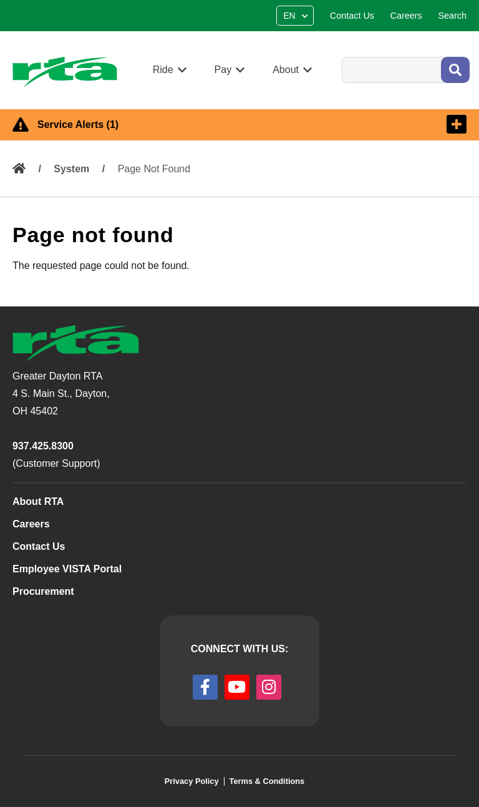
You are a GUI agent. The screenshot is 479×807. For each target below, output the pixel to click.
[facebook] (205, 687)
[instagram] (268, 687)
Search (341, 56)
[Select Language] (296, 15)
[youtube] (237, 687)
